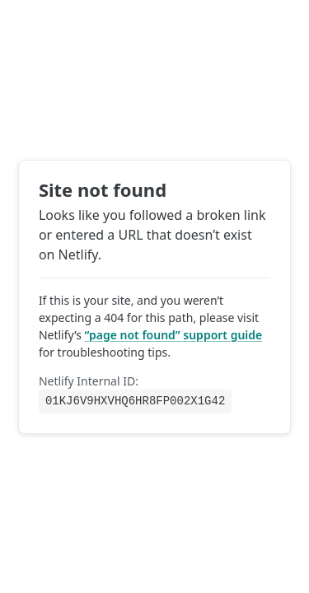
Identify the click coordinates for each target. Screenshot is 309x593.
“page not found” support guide (174, 334)
